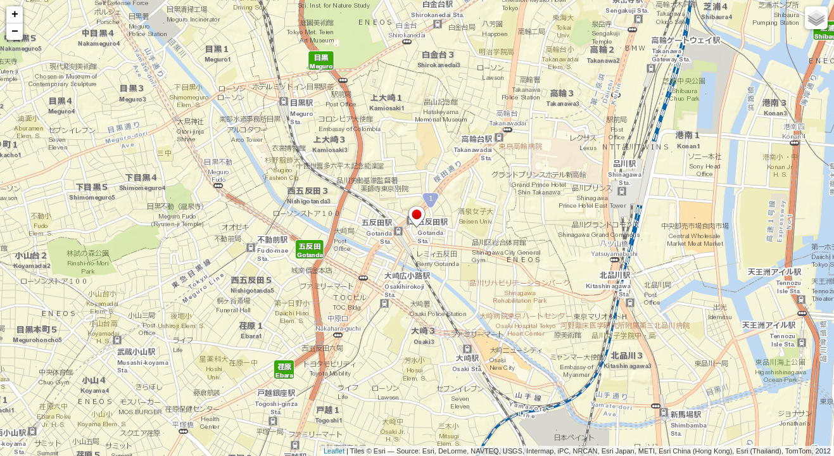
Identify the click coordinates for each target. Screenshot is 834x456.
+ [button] (14, 14)
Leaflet (334, 451)
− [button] (14, 31)
